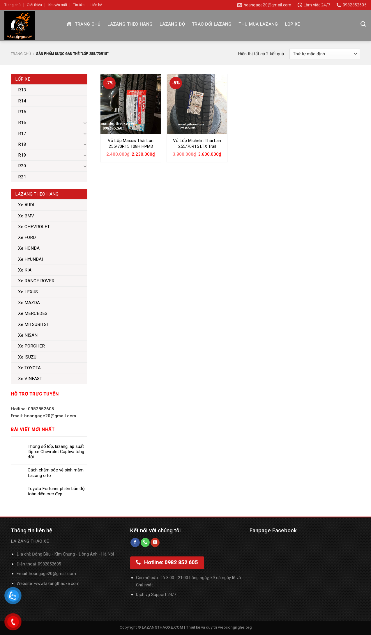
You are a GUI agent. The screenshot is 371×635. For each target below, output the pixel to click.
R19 (22, 155)
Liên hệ (96, 5)
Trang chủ (12, 5)
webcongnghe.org (235, 627)
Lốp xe (292, 24)
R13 (22, 90)
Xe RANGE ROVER (36, 280)
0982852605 (49, 564)
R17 (22, 133)
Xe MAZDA (29, 302)
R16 (22, 122)
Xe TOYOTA (29, 367)
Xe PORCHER (31, 346)
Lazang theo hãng (130, 24)
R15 (22, 111)
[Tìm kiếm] (363, 24)
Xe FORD (27, 237)
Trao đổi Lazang (212, 24)
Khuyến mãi (57, 5)
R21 (22, 177)
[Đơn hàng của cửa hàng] (324, 54)
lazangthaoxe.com (62, 583)
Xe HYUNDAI (30, 259)
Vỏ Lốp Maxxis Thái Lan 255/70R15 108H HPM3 (130, 143)
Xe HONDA (29, 248)
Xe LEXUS (28, 292)
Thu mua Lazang (258, 24)
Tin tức (78, 5)
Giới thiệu (34, 5)
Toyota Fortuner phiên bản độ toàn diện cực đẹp (56, 491)
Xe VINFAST (30, 378)
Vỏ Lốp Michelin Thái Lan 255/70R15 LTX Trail (197, 143)
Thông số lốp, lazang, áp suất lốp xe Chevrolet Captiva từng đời (56, 452)
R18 (22, 144)
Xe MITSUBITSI (33, 324)
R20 (22, 165)
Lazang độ (172, 24)
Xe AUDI (26, 204)
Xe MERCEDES (32, 313)
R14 (22, 101)
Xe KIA (24, 270)
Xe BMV (26, 216)
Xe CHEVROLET (34, 226)
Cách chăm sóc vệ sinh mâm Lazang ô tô (56, 472)
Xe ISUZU (27, 357)
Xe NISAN (28, 335)
